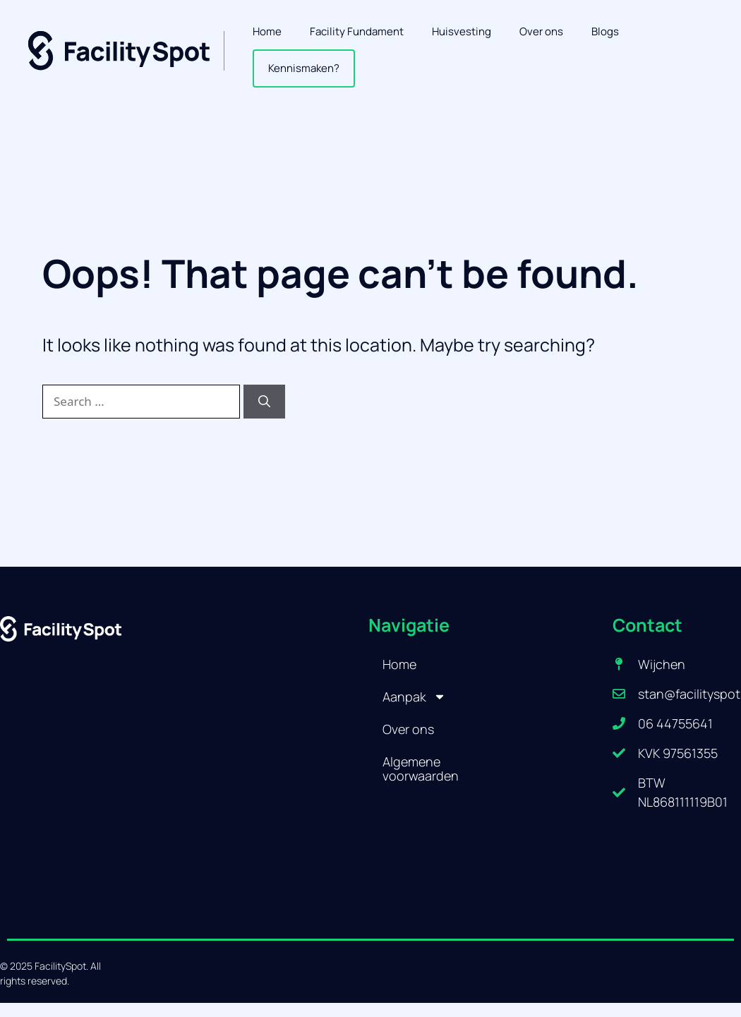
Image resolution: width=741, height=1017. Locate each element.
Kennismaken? (303, 68)
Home (267, 31)
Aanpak (414, 696)
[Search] (264, 402)
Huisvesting (461, 31)
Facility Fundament (357, 31)
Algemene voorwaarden (420, 768)
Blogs (605, 31)
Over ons (541, 31)
